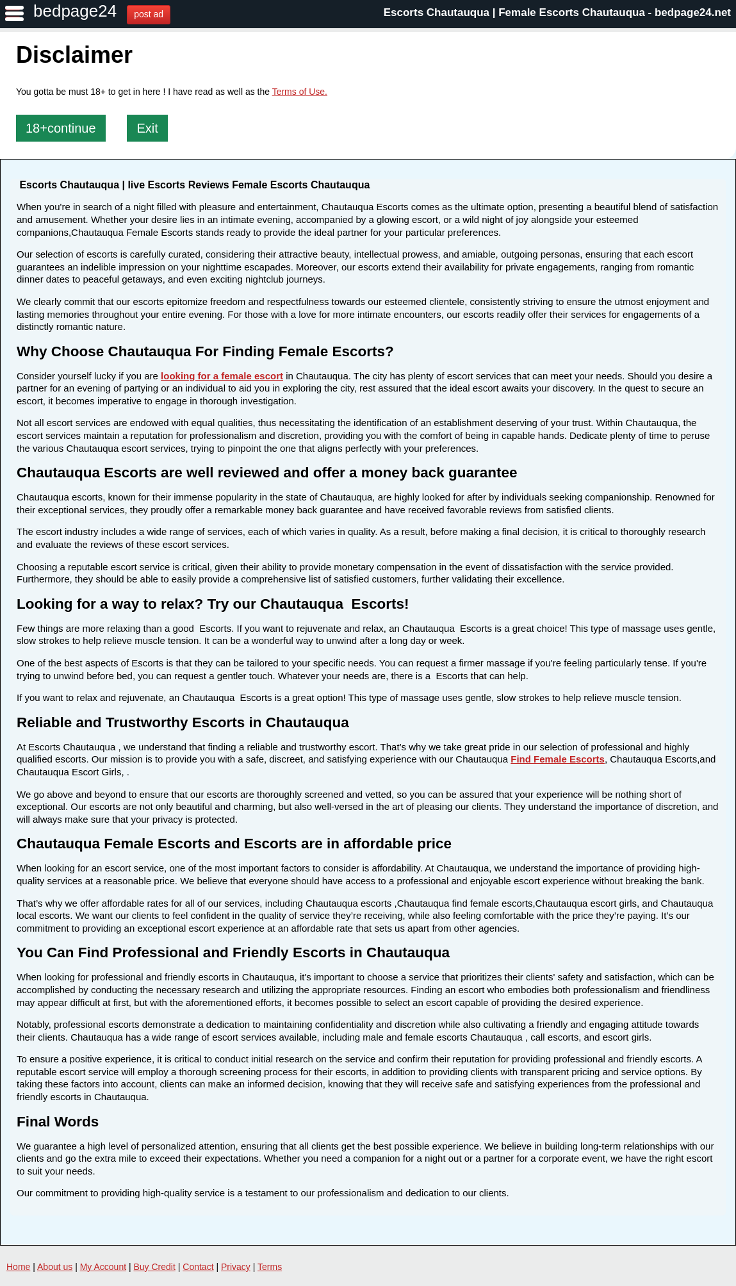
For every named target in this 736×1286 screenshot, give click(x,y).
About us (54, 1267)
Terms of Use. (299, 92)
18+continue (61, 128)
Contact (198, 1267)
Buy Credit (155, 1267)
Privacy (235, 1267)
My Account (103, 1267)
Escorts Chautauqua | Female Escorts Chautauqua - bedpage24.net (557, 12)
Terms (270, 1267)
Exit (147, 128)
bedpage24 (75, 11)
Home (18, 1267)
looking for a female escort (222, 375)
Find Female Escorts (558, 759)
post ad (148, 14)
